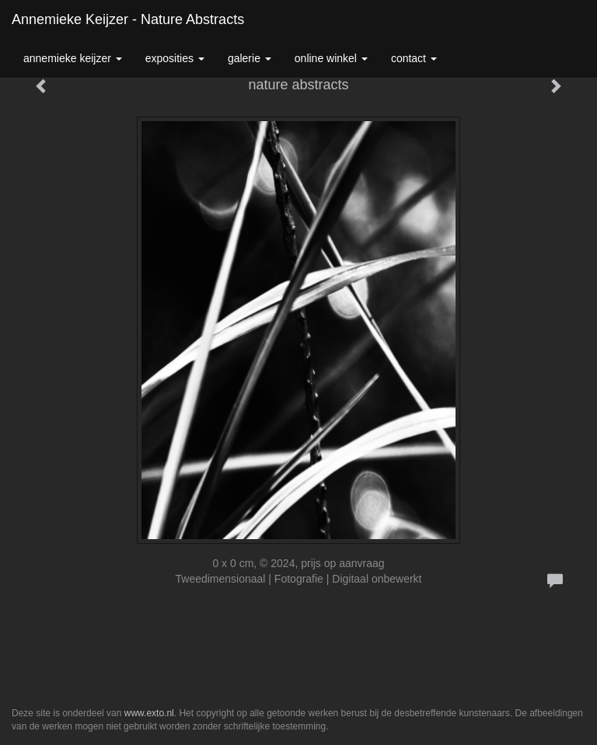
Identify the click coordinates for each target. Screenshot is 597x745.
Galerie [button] (249, 58)
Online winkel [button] (331, 58)
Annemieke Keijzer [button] (72, 58)
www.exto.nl (149, 713)
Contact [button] (414, 58)
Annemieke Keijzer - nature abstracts (128, 19)
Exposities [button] (174, 58)
